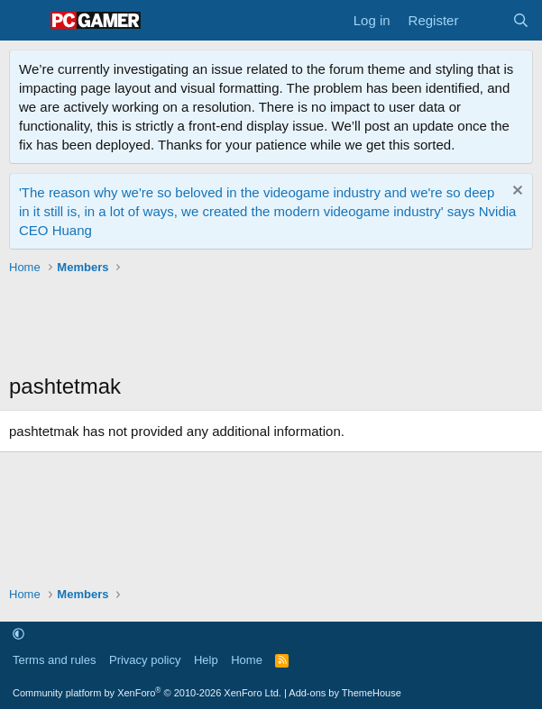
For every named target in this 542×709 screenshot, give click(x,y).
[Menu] (25, 21)
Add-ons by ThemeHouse (345, 692)
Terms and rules (54, 660)
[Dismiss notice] (515, 192)
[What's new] (484, 20)
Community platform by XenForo (147, 692)
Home (246, 660)
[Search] (520, 20)
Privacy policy (144, 660)
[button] (18, 634)
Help (206, 660)
